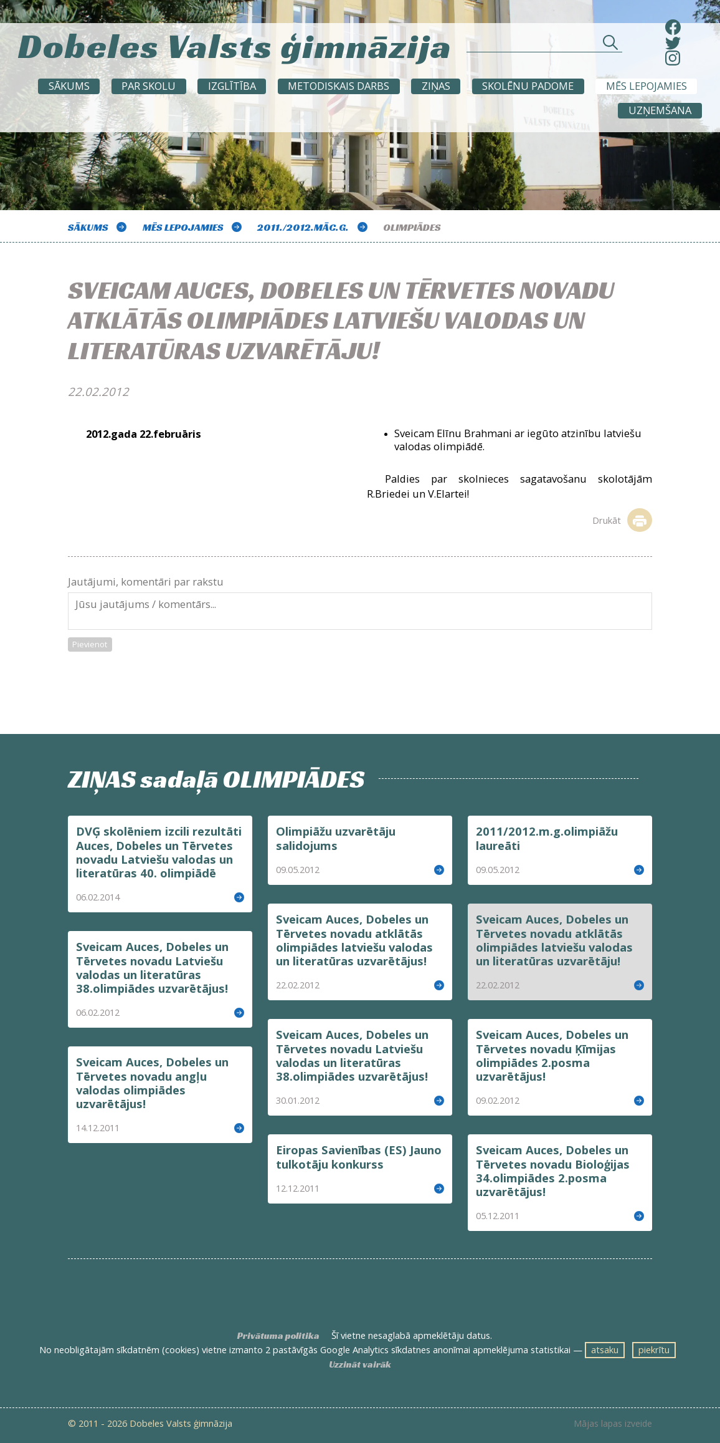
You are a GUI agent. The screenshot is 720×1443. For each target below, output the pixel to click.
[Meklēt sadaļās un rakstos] (544, 45)
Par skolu (148, 86)
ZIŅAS (436, 86)
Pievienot (89, 644)
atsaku (604, 1349)
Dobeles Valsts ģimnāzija (235, 42)
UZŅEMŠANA (659, 110)
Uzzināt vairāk (360, 1364)
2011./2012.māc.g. (303, 227)
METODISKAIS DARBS (338, 86)
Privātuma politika (278, 1335)
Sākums (69, 86)
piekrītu (654, 1349)
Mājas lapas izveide (613, 1423)
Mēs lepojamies (646, 86)
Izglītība (232, 86)
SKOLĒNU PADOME (528, 86)
